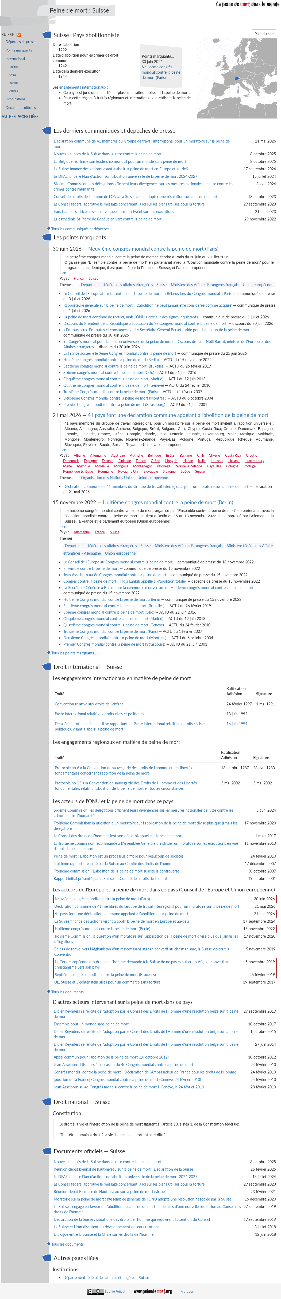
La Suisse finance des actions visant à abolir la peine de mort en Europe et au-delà (121, 169)
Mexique (83, 466)
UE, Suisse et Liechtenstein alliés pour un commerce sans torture (107, 982)
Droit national (16, 99)
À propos (187, 1291)
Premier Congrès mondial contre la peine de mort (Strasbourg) (114, 404)
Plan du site (264, 33)
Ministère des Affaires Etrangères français (204, 284)
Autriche (136, 455)
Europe (13, 82)
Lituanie (234, 461)
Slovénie (169, 471)
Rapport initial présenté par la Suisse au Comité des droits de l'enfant (110, 878)
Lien (63, 273)
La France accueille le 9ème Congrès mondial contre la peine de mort (119, 353)
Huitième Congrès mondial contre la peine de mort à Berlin (111, 599)
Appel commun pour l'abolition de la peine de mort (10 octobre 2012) (111, 1057)
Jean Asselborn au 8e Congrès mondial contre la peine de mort (114, 574)
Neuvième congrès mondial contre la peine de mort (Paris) (161, 72)
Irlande (188, 461)
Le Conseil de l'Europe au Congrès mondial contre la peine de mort (117, 562)
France (79, 278)
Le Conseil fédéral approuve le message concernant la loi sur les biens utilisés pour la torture (129, 204)
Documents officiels (21, 108)
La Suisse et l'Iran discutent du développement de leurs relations (106, 1227)
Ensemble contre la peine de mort (91, 568)
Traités (13, 66)
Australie (118, 455)
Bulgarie (186, 455)
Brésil (170, 455)
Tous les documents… (69, 992)
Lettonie (217, 461)
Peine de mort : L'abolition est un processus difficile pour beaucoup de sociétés (118, 856)
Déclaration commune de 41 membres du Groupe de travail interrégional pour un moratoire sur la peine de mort (155, 486)
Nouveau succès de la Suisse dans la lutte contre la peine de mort (107, 154)
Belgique (154, 455)
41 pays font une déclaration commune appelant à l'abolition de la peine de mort (178, 415)
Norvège (164, 466)
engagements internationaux (82, 87)
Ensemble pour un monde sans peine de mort (91, 1024)
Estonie (107, 461)
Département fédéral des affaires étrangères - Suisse (124, 284)
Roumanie (105, 471)
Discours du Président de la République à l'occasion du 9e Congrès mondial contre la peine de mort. (145, 323)
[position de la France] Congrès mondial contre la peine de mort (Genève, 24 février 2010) (127, 1079)
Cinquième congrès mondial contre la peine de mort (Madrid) (113, 379)
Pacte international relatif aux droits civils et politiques (99, 714)
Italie (202, 461)
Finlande (124, 461)
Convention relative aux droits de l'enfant (89, 704)
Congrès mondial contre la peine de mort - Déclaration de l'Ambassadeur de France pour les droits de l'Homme (145, 1072)
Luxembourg (254, 461)
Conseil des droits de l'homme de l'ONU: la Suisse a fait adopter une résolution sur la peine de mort (135, 196)
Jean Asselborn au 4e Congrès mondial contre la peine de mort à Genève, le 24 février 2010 (129, 1087)
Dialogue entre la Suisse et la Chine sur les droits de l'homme (103, 1234)
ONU (12, 74)
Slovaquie (151, 471)
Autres (13, 90)
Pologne (232, 466)
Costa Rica (233, 455)
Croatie (251, 455)
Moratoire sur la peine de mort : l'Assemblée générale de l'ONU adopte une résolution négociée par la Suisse (142, 1199)
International (15, 59)
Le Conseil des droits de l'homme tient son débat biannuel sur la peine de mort (118, 836)
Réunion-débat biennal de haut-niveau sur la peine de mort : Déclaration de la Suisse (123, 1169)
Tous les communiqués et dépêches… (81, 229)
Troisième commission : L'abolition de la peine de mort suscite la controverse (116, 871)
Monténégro (142, 466)
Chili (200, 455)
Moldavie (102, 466)
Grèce (155, 461)
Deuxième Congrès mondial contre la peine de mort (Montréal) (114, 398)
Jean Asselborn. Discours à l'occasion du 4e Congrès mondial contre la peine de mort (123, 1064)
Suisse (93, 278)
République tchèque (78, 471)
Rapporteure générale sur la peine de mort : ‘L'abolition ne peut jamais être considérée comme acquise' (147, 305)
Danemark (71, 461)
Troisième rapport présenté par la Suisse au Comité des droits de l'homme (114, 863)
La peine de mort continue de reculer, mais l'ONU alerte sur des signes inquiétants (130, 317)
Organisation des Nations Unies (107, 477)
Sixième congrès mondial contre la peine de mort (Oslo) (108, 372)
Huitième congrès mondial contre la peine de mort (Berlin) (111, 359)
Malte (67, 466)
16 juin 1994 (236, 723)
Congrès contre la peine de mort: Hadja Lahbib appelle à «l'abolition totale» (124, 581)
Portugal (250, 466)
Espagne (90, 461)
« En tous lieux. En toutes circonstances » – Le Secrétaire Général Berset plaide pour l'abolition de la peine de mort (157, 329)
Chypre (214, 455)
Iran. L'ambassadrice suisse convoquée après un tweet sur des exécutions (114, 211)
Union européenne (258, 284)
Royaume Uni (128, 471)
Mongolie (121, 466)
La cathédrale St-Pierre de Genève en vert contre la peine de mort (107, 219)
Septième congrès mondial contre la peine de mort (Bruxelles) (113, 366)
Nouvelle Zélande (189, 466)
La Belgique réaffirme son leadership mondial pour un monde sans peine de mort (120, 161)
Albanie (79, 455)
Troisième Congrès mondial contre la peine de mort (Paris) (110, 391)
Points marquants (19, 50)
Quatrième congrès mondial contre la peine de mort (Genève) (113, 385)
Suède (185, 471)
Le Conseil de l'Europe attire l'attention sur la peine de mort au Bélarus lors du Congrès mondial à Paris (147, 293)
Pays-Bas (214, 466)
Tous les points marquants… (74, 653)
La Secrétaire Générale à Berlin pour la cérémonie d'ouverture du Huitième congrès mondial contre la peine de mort (158, 587)
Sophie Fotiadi (115, 1291)
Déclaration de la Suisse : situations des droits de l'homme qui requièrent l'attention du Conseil (132, 1219)
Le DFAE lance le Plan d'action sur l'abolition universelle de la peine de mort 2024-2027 (125, 176)
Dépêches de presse (21, 42)
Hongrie (171, 461)
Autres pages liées (20, 116)
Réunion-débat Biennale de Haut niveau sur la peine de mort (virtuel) (110, 1191)
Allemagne (98, 455)
